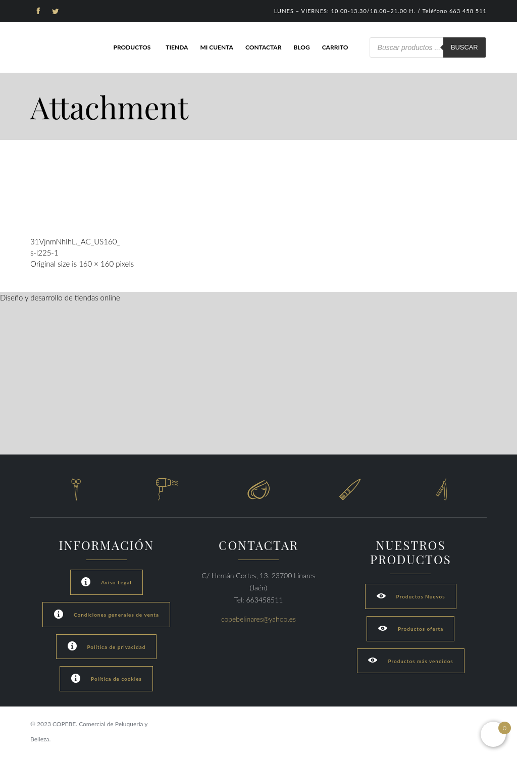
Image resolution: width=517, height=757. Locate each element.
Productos (131, 47)
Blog (301, 47)
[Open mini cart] (493, 734)
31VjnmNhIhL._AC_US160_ (75, 241)
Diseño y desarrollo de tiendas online (60, 297)
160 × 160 (96, 263)
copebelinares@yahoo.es (258, 619)
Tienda (177, 47)
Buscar (464, 47)
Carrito (335, 47)
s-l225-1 (44, 252)
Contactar (263, 47)
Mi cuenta (216, 47)
